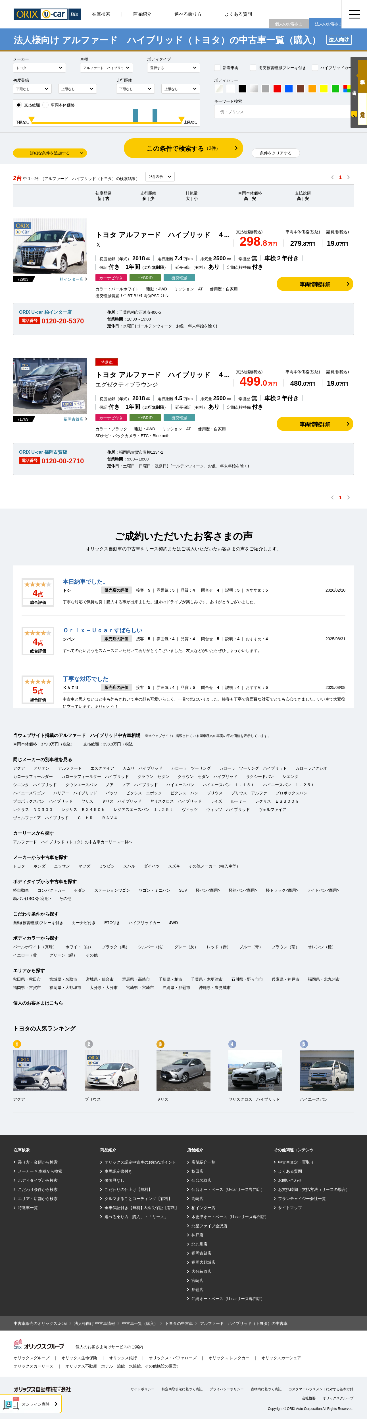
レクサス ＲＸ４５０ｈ (83, 809)
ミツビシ (107, 866)
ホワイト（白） (79, 947)
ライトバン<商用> (323, 890)
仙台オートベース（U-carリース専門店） (228, 1189)
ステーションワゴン (112, 890)
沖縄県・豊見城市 (215, 987)
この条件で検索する (183, 148)
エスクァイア (102, 768)
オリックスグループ (31, 1358)
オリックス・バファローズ (173, 1358)
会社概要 (309, 1398)
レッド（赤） (219, 947)
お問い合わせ (290, 1180)
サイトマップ (290, 1207)
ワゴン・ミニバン (154, 890)
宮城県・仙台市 (100, 979)
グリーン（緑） (63, 955)
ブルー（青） (251, 947)
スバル (129, 866)
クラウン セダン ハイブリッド (207, 776)
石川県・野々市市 (247, 979)
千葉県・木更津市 (207, 979)
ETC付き (112, 922)
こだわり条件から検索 (38, 1189)
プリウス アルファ (249, 793)
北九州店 (199, 1244)
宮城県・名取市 (63, 979)
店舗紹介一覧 (203, 1162)
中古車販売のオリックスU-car (40, 1323)
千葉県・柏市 (170, 979)
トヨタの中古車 (179, 1323)
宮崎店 (197, 1280)
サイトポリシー (143, 1389)
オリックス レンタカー (228, 1358)
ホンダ (39, 866)
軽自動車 (21, 890)
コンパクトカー (51, 890)
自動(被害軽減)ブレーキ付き (38, 922)
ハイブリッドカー (332, 67)
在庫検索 (101, 14)
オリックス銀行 (123, 1358)
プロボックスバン (291, 793)
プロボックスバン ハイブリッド (43, 801)
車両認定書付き (118, 1171)
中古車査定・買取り (296, 1162)
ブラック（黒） (116, 947)
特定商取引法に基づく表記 (182, 1389)
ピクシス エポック (144, 793)
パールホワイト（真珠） (35, 947)
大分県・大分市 (104, 987)
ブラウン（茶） (285, 947)
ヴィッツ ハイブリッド (228, 809)
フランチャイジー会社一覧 (302, 1198)
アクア (19, 768)
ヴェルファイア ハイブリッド (41, 817)
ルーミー (239, 801)
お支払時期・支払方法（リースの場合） (314, 1189)
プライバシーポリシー (227, 1389)
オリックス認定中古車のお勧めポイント (140, 1162)
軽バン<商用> (208, 890)
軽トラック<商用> (282, 890)
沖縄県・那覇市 (176, 987)
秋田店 (197, 1171)
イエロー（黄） (27, 955)
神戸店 (197, 1235)
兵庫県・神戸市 (285, 979)
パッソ (112, 793)
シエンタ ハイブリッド (35, 784)
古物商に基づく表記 (266, 1389)
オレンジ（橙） (322, 947)
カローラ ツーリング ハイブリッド (253, 768)
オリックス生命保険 (79, 1358)
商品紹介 (142, 14)
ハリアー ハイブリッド (75, 793)
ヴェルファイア (272, 809)
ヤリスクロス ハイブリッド (176, 801)
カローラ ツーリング (191, 768)
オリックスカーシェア (281, 1358)
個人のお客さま (289, 24)
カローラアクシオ (311, 768)
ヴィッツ (190, 809)
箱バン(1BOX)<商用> (32, 898)
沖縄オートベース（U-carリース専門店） (228, 1298)
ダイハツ (152, 866)
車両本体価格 (58, 105)
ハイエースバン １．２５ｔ (289, 784)
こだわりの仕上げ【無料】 (128, 1189)
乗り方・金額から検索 (38, 1162)
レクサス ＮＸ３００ (33, 809)
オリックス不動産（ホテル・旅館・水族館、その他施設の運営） (123, 1366)
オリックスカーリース (33, 1366)
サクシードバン (260, 776)
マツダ (84, 866)
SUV (183, 890)
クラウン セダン (153, 776)
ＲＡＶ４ (110, 817)
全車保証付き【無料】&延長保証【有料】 (142, 1207)
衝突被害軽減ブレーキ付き (278, 67)
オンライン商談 (36, 1404)
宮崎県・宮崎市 (140, 987)
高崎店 (197, 1198)
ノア (110, 784)
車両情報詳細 (315, 284)
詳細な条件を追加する (50, 153)
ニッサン (62, 866)
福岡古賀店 (74, 419)
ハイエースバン (180, 784)
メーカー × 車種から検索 (40, 1171)
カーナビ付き (84, 922)
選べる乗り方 (188, 14)
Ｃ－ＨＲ (85, 817)
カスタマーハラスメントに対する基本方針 (321, 1389)
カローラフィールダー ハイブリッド (95, 776)
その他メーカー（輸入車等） (214, 866)
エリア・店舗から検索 (38, 1198)
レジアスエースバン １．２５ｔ (143, 809)
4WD (173, 922)
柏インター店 (72, 279)
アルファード (70, 768)
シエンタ (290, 776)
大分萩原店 (201, 1271)
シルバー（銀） (152, 947)
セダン (80, 890)
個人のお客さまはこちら (38, 1003)
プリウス (215, 793)
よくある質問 (238, 14)
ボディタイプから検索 (38, 1180)
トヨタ (19, 866)
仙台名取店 (201, 1180)
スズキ (174, 866)
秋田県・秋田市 (27, 979)
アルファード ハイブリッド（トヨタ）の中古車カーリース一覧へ (72, 842)
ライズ (216, 801)
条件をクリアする (276, 153)
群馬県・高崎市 (136, 979)
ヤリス (87, 801)
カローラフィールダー (33, 776)
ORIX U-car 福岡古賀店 (43, 452)
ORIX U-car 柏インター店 (45, 312)
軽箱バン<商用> (243, 890)
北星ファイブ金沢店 (209, 1226)
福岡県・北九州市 (324, 979)
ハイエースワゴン (29, 793)
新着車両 (226, 67)
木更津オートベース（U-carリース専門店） (230, 1216)
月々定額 (362, 108)
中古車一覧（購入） (140, 1323)
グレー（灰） (186, 947)
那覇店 (197, 1289)
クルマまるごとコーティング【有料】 (138, 1198)
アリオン (41, 768)
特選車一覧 (28, 1207)
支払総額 (28, 105)
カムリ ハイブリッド (142, 768)
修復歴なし (114, 1180)
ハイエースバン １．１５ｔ (229, 784)
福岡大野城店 (203, 1262)
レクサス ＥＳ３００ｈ (277, 801)
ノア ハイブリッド (140, 784)
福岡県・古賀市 (27, 987)
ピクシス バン (184, 793)
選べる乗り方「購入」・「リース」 (136, 1216)
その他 (65, 898)
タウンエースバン (81, 784)
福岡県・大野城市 (65, 987)
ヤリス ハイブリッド (121, 801)
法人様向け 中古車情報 (94, 1323)
